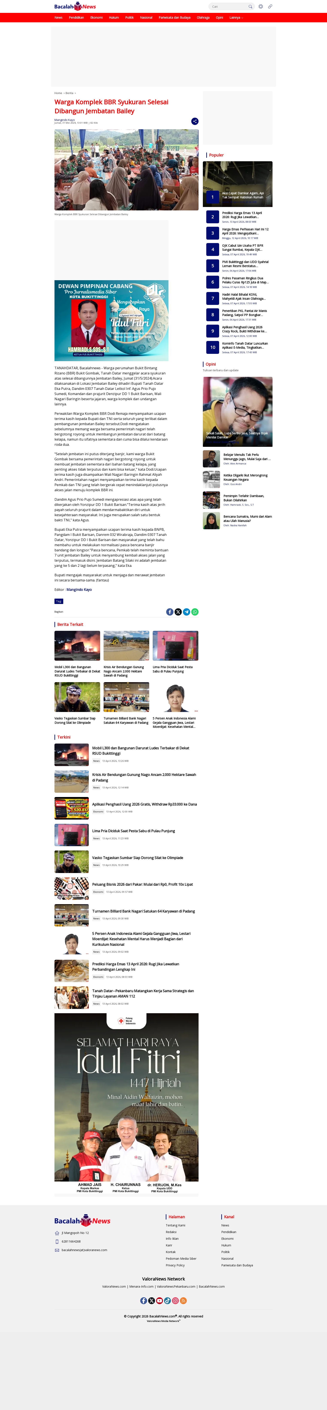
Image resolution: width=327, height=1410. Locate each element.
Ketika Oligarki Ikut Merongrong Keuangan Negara (245, 477)
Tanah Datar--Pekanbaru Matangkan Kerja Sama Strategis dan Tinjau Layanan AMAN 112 (148, 1062)
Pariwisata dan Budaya (237, 1337)
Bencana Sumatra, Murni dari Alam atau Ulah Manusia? (247, 518)
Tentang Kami (175, 1297)
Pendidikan (228, 1304)
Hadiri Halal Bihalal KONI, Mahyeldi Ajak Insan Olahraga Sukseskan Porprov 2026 (242, 296)
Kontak (171, 1324)
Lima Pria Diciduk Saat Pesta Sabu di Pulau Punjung (173, 669)
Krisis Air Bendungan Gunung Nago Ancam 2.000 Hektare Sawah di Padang (124, 671)
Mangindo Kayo (64, 120)
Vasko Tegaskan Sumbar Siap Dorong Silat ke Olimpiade (74, 720)
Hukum (226, 1317)
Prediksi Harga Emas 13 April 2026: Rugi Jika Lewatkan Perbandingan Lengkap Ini (144, 1028)
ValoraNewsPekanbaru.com (176, 1359)
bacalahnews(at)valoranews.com (84, 1322)
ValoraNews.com (114, 1359)
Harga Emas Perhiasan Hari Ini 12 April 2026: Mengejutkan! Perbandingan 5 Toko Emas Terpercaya (245, 231)
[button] (249, 6)
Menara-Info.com (141, 1359)
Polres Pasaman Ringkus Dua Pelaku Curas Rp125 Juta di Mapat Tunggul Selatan (245, 280)
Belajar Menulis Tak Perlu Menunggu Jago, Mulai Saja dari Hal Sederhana (248, 457)
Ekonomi (110, 832)
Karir (169, 1317)
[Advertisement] (163, 57)
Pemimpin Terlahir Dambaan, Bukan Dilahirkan (243, 498)
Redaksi (171, 1304)
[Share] (195, 121)
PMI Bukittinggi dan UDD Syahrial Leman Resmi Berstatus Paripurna (245, 264)
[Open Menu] (270, 6)
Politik (225, 1324)
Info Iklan (172, 1311)
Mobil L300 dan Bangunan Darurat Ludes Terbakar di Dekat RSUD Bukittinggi (77, 671)
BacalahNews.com (212, 1359)
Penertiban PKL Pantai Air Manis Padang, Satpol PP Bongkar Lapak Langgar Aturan (244, 313)
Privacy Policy (175, 1337)
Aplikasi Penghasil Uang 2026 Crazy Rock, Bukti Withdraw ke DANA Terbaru (243, 329)
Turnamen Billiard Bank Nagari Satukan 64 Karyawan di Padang (126, 720)
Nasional (227, 1331)
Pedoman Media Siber (181, 1331)
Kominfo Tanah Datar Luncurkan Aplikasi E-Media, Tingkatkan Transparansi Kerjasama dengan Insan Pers (245, 345)
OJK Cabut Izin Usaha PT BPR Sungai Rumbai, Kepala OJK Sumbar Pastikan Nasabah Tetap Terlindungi (245, 247)
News (108, 764)
